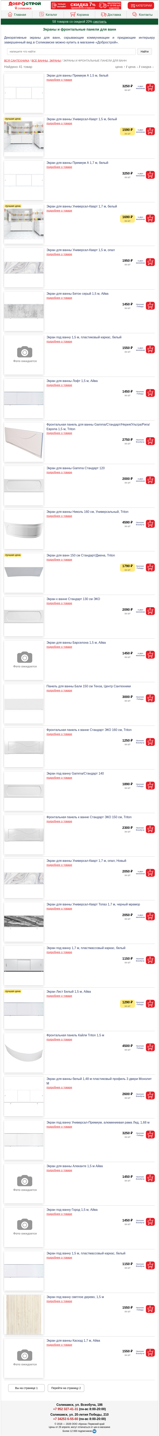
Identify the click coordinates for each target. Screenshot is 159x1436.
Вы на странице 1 (26, 1388)
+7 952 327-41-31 (65, 1409)
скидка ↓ (147, 67)
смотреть (100, 21)
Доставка (111, 14)
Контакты (142, 14)
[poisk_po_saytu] (71, 51)
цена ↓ (133, 67)
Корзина (79, 14)
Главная (16, 14)
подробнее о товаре (59, 79)
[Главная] (24, 4)
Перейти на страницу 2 (66, 1388)
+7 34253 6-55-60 (65, 1419)
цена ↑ (120, 67)
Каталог (48, 14)
